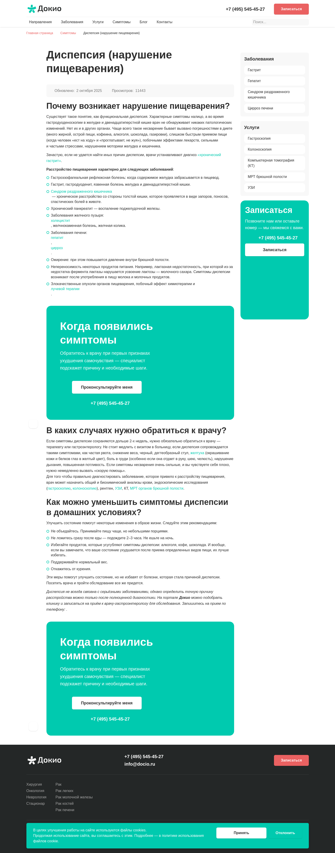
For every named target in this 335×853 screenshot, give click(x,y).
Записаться (291, 9)
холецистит (60, 221)
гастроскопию (59, 488)
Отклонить (285, 833)
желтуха (197, 453)
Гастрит (254, 70)
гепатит (57, 238)
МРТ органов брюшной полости (156, 488)
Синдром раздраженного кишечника (81, 191)
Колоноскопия (259, 149)
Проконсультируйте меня (107, 387)
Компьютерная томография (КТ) (271, 163)
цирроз (57, 248)
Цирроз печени (260, 108)
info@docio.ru (139, 764)
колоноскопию (85, 488)
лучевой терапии (65, 289)
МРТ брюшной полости (267, 177)
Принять (241, 833)
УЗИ (118, 488)
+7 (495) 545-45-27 (245, 9)
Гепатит (254, 81)
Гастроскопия (259, 138)
